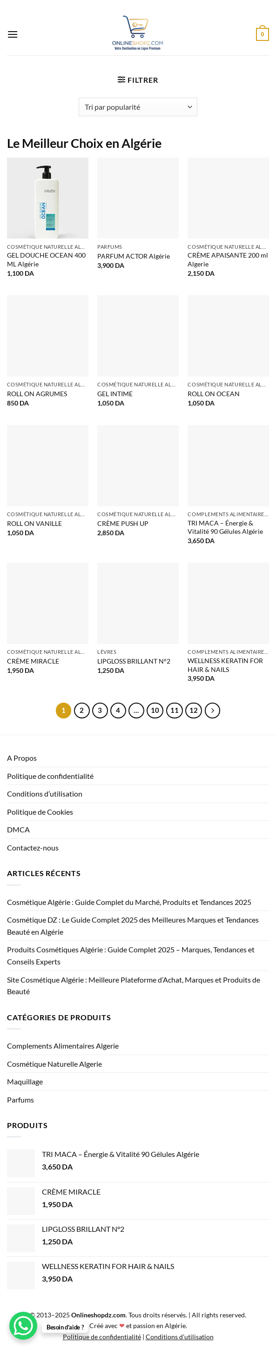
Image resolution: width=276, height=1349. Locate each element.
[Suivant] (213, 710)
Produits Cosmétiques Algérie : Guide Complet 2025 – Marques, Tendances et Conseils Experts (131, 955)
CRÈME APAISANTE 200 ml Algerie (228, 259)
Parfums (20, 1099)
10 (155, 710)
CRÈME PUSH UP (122, 523)
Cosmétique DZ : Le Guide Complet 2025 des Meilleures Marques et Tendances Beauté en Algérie (133, 925)
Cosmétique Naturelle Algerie (54, 1063)
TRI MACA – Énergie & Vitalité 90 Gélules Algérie (225, 527)
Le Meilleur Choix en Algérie (84, 143)
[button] (12, 34)
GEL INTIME (115, 394)
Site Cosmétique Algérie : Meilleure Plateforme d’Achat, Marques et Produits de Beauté (133, 985)
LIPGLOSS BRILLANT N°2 (133, 661)
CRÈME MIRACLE (33, 661)
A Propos (22, 757)
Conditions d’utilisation (44, 793)
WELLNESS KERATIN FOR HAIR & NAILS (225, 665)
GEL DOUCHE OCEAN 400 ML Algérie (46, 259)
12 (193, 710)
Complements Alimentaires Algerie (63, 1045)
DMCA (18, 829)
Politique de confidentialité (50, 775)
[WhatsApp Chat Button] (23, 1326)
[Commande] (138, 107)
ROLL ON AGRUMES (37, 394)
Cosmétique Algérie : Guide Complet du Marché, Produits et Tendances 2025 (129, 901)
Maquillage (25, 1081)
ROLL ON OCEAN (214, 394)
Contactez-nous (33, 847)
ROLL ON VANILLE (34, 523)
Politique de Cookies (40, 811)
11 (174, 710)
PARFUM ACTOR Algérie (133, 256)
